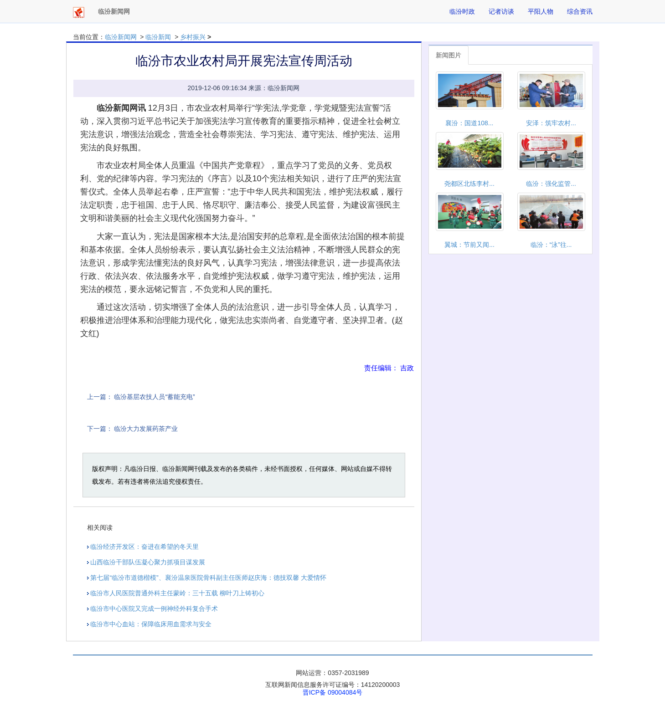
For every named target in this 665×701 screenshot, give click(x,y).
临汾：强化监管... (551, 183)
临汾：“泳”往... (551, 244)
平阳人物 (540, 11)
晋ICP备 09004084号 (333, 692)
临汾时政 (462, 11)
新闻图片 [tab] (448, 55)
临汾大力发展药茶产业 (146, 428)
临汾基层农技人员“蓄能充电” (154, 396)
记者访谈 (501, 11)
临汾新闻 (158, 37)
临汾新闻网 (121, 37)
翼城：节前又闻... (469, 244)
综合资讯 (580, 11)
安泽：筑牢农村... (551, 123)
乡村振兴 (193, 37)
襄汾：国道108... (469, 123)
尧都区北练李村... (469, 183)
